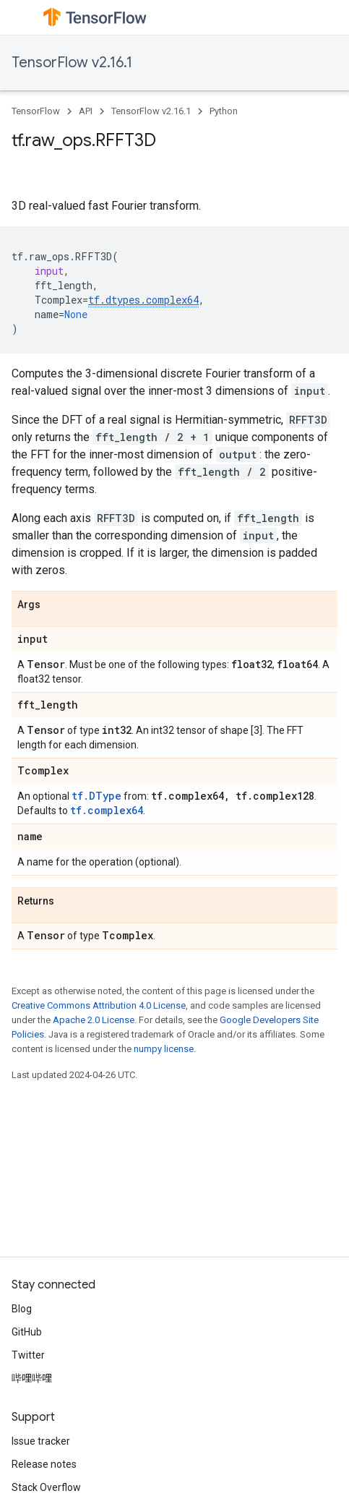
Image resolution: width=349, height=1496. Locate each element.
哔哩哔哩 (32, 1378)
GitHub (27, 1332)
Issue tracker (41, 1441)
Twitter (28, 1355)
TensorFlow (36, 111)
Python (224, 111)
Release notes (44, 1464)
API (85, 111)
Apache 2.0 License (93, 1019)
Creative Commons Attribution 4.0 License (99, 1005)
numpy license (164, 1048)
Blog (22, 1309)
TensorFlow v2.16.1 (72, 63)
